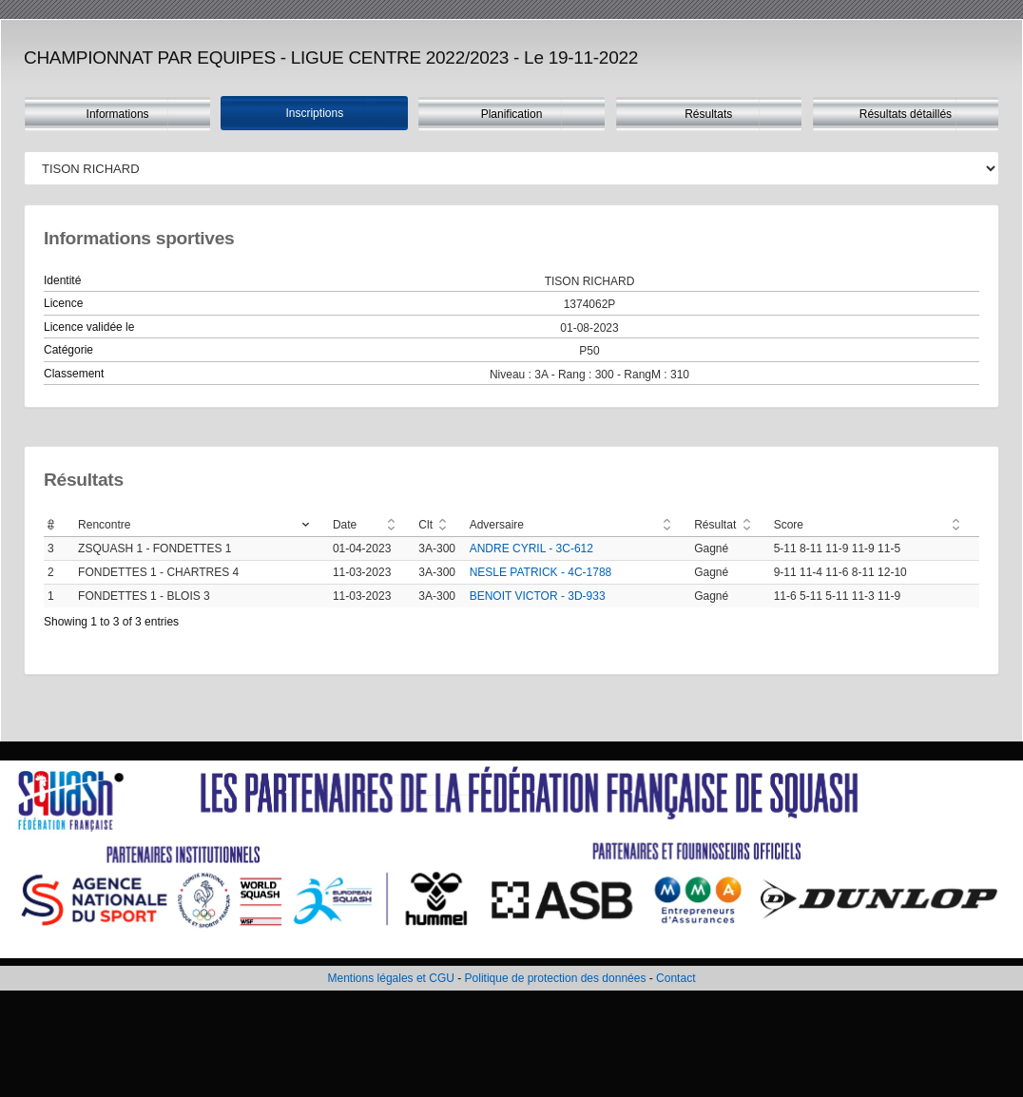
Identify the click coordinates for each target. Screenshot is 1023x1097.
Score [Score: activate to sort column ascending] (788, 524)
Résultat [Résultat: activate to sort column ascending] (715, 524)
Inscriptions (314, 113)
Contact (675, 978)
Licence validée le (89, 327)
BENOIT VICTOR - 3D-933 (538, 596)
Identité (62, 280)
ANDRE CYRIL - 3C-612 (531, 548)
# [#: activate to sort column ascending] (51, 524)
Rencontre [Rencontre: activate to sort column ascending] (104, 524)
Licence (63, 303)
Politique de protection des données (556, 978)
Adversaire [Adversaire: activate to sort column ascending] (497, 524)
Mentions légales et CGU (391, 978)
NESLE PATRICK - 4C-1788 (541, 572)
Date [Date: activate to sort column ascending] (345, 524)
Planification (512, 114)
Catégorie (68, 349)
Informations (118, 114)
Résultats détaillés (905, 114)
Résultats (708, 114)
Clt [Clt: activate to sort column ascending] (425, 524)
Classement (74, 373)
